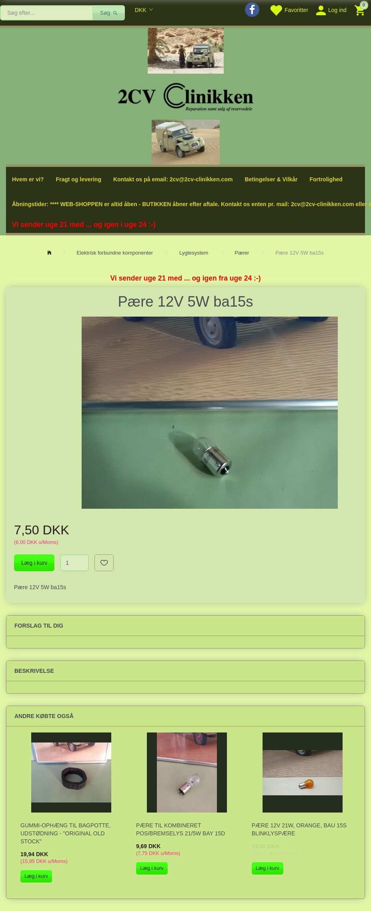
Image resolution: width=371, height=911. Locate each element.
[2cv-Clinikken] (186, 96)
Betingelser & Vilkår (271, 179)
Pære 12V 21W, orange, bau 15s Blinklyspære (299, 829)
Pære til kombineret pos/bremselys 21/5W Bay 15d (180, 829)
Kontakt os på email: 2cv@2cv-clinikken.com (173, 179)
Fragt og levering (78, 179)
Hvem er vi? (28, 179)
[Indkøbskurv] (361, 10)
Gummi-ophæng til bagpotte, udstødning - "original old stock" (65, 833)
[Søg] (109, 12)
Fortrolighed (325, 179)
